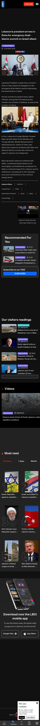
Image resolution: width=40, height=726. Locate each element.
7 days (21, 461)
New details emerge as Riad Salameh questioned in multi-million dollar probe (29, 565)
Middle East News (23, 325)
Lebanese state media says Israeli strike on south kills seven (26, 251)
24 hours (7, 461)
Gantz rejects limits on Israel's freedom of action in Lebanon (28, 346)
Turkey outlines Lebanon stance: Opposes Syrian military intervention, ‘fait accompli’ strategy (30, 530)
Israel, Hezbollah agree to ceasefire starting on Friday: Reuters (9, 496)
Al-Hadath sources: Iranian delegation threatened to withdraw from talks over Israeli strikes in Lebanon (25, 261)
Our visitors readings (16, 319)
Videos (9, 388)
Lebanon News (20, 247)
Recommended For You (18, 239)
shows (29, 723)
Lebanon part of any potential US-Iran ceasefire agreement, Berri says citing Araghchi (28, 372)
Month (34, 461)
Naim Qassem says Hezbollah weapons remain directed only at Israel (10, 530)
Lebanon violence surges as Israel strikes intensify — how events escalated (9, 565)
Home (4, 723)
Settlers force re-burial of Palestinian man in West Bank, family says (28, 331)
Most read (11, 453)
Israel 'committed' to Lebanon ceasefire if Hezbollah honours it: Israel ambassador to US (30, 496)
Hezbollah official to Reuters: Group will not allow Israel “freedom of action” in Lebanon (27, 357)
